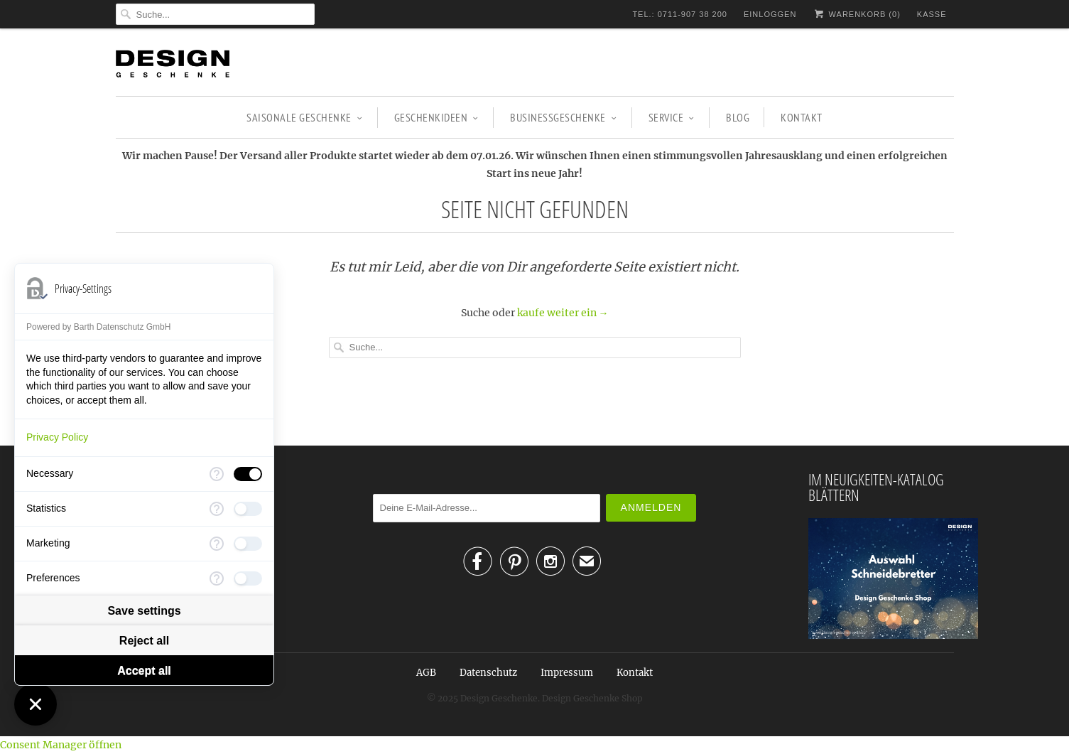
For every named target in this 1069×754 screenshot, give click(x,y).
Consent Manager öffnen (60, 744)
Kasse (932, 14)
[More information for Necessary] (216, 474)
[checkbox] (248, 474)
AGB (426, 673)
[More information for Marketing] (216, 543)
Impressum (567, 673)
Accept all (144, 670)
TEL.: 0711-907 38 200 (679, 14)
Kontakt (802, 117)
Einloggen (770, 14)
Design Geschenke (499, 698)
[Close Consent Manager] (35, 704)
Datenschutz (488, 673)
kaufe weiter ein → (563, 312)
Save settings (143, 611)
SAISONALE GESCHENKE (304, 117)
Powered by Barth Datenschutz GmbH (98, 327)
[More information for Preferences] (216, 578)
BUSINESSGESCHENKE (563, 117)
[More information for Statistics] (216, 508)
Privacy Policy (57, 437)
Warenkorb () (856, 14)
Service (672, 117)
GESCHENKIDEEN (436, 117)
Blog (737, 117)
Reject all (144, 641)
